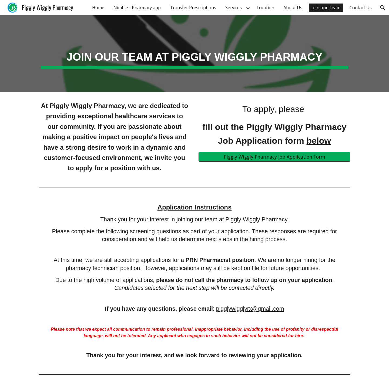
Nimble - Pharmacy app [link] (137, 8)
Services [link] (233, 8)
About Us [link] (292, 8)
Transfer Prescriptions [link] (193, 8)
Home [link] (98, 8)
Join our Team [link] (325, 8)
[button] (382, 7)
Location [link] (265, 8)
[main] (194, 53)
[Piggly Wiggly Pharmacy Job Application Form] (274, 156)
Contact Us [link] (361, 8)
